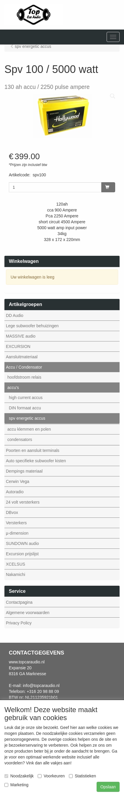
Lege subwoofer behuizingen (32, 325)
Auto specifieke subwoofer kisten (36, 460)
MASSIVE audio (20, 336)
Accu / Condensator (24, 367)
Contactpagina (19, 602)
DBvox (12, 512)
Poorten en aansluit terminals (32, 450)
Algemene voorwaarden (27, 612)
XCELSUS (15, 564)
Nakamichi (15, 574)
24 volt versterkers (22, 502)
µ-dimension (17, 533)
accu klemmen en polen (29, 429)
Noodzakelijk (19, 776)
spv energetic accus (27, 418)
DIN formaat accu (25, 408)
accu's (13, 387)
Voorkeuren (51, 776)
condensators (19, 439)
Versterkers (16, 522)
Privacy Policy (19, 623)
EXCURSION (18, 346)
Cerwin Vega (17, 481)
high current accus (25, 397)
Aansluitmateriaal (21, 356)
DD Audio (14, 315)
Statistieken (82, 776)
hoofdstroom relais (24, 377)
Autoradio (15, 491)
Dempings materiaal (24, 471)
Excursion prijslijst (22, 553)
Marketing (16, 784)
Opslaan (108, 786)
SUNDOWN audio (22, 543)
